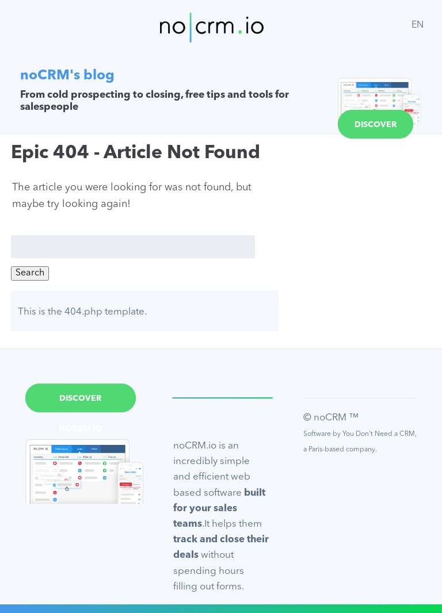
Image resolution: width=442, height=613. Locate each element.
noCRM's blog (67, 76)
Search (30, 273)
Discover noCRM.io (375, 130)
